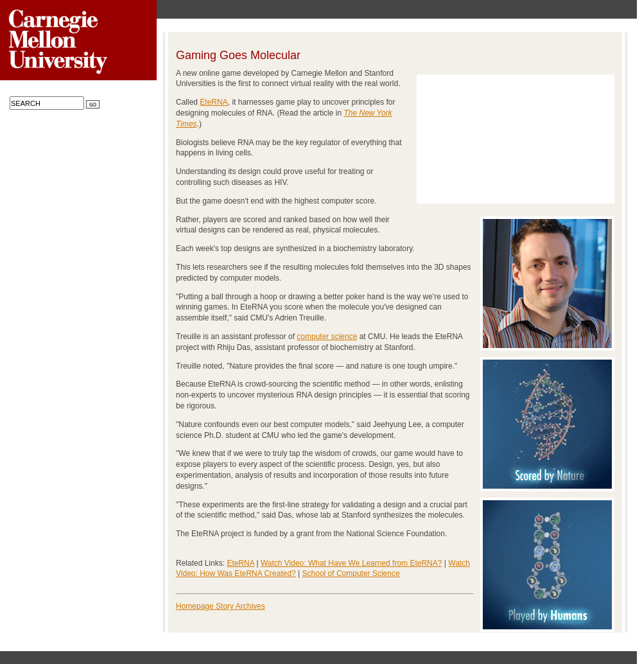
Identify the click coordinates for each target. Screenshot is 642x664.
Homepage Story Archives (220, 606)
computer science (327, 336)
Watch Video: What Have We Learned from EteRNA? (351, 563)
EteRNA (213, 102)
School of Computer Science (351, 573)
